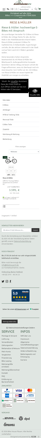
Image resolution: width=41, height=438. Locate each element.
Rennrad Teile (8, 119)
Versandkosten (7, 342)
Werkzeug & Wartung (11, 134)
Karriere (24, 360)
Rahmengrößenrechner (11, 370)
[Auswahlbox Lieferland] (26, 9)
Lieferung (5, 339)
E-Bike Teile (7, 124)
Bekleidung (7, 139)
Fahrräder (6, 100)
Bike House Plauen (15, 431)
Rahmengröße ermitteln (7, 365)
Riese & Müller (8, 178)
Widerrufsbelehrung (28, 351)
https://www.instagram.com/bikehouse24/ (7, 281)
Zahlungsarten (7, 345)
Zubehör (6, 129)
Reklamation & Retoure (11, 348)
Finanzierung (7, 357)
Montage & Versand (9, 335)
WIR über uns (26, 335)
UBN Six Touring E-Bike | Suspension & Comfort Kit (11, 182)
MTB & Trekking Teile (11, 114)
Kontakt (5, 373)
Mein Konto (6, 351)
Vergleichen (6, 354)
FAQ (3, 376)
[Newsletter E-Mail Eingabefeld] (16, 230)
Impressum (25, 339)
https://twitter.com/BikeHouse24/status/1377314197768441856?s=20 (3, 281)
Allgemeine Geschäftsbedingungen (29, 343)
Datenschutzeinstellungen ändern (22, 327)
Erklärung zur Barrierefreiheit (8, 380)
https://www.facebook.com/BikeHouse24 (10, 281)
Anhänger (6, 109)
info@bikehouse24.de (10, 265)
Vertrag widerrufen (9, 321)
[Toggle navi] (4, 9)
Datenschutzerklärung (22, 241)
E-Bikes (5, 105)
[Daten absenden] (35, 230)
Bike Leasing (6, 361)
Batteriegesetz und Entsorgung (28, 355)
